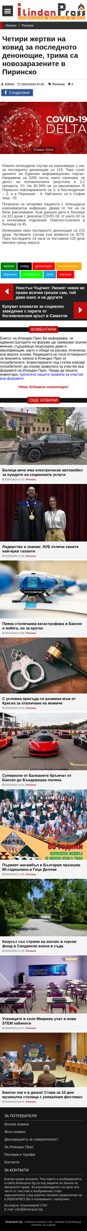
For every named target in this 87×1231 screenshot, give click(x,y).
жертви (9, 266)
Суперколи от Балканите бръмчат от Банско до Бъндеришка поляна (36, 777)
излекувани (31, 274)
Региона (28, 25)
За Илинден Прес (18, 1147)
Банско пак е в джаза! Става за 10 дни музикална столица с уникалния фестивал (42, 1094)
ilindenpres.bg (14, 1221)
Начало (11, 25)
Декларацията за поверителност (31, 1139)
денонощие (43, 266)
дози (50, 274)
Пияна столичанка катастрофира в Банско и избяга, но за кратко (42, 626)
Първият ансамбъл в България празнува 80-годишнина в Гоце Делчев (41, 867)
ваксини (65, 274)
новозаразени (68, 266)
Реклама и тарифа (19, 1154)
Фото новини (14, 1132)
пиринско (10, 274)
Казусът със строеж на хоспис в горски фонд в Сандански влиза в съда (39, 943)
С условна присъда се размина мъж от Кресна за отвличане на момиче (39, 701)
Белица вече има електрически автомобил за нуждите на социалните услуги (42, 472)
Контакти (11, 1162)
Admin (8, 84)
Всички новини (16, 1124)
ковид (24, 266)
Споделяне (17, 93)
